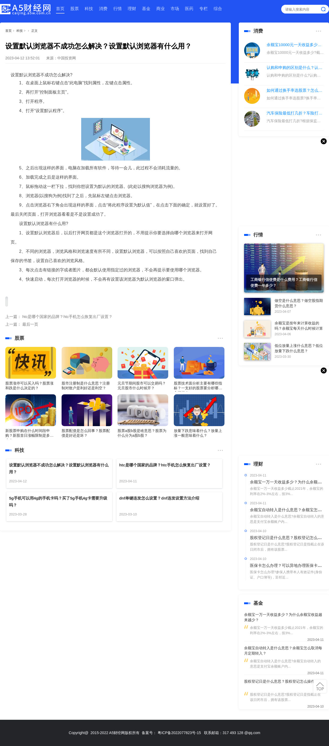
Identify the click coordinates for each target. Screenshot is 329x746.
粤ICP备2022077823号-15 (179, 733)
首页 (60, 8)
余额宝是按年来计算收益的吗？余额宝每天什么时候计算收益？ (299, 328)
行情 (117, 8)
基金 (146, 8)
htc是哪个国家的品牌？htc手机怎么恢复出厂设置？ (67, 316)
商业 (160, 8)
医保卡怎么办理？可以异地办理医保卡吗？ (288, 565)
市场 (175, 8)
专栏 (203, 8)
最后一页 (30, 324)
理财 (132, 8)
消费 (103, 8)
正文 (34, 31)
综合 (218, 8)
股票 (74, 8)
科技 (89, 8)
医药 (189, 8)
